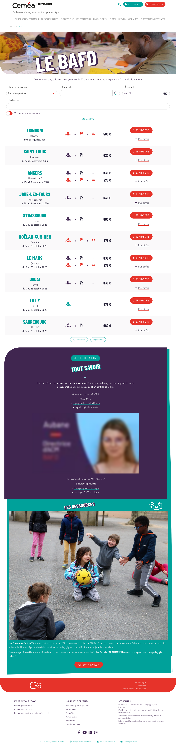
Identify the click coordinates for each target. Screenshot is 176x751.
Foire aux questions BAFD (23, 709)
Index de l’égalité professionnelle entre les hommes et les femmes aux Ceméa (141, 722)
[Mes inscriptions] (155, 4)
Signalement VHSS (73, 724)
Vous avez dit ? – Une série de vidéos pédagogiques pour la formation (138, 705)
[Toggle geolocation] (116, 93)
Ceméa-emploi (71, 717)
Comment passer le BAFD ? (86, 394)
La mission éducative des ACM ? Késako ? (86, 479)
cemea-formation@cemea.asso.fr (134, 688)
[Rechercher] (119, 4)
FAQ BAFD (86, 398)
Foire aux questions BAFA (23, 705)
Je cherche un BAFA (85, 358)
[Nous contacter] (133, 4)
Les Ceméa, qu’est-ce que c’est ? (77, 705)
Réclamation (70, 720)
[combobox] (90, 93)
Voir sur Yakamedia (89, 664)
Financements (100, 19)
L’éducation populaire (86, 483)
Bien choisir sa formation (27, 19)
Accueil (12, 26)
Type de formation (18, 86)
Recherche (14, 100)
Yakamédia (70, 713)
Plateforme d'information (153, 19)
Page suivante (98, 339)
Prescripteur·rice (49, 19)
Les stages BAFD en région (86, 492)
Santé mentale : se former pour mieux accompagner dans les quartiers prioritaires (139, 716)
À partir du (130, 86)
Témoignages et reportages (86, 487)
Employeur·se (67, 19)
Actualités (133, 19)
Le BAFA (112, 19)
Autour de (67, 86)
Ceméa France (71, 709)
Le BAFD (122, 19)
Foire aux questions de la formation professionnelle (31, 713)
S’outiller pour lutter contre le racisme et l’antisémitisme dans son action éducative (141, 711)
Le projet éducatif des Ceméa (86, 403)
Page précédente (79, 339)
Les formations (83, 19)
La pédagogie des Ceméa (86, 407)
